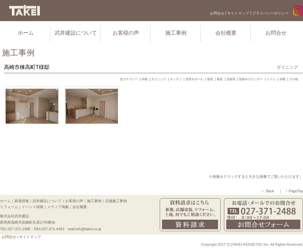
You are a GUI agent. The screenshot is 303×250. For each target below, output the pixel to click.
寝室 (210, 79)
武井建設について (76, 33)
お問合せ (217, 13)
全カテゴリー (129, 79)
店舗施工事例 (116, 201)
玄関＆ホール (194, 79)
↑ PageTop (294, 191)
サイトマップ (238, 13)
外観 (145, 79)
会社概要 (225, 33)
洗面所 (231, 79)
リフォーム (9, 207)
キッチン (176, 79)
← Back (267, 191)
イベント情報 (32, 207)
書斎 (220, 79)
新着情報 (21, 201)
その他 (293, 79)
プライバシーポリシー (270, 13)
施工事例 (175, 33)
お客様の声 (126, 33)
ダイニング (158, 79)
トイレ (271, 79)
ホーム (26, 33)
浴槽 (282, 79)
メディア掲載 (58, 207)
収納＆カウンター (251, 79)
